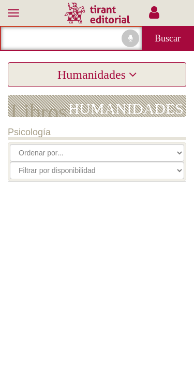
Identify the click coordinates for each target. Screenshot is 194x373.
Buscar (168, 38)
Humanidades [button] (97, 74)
